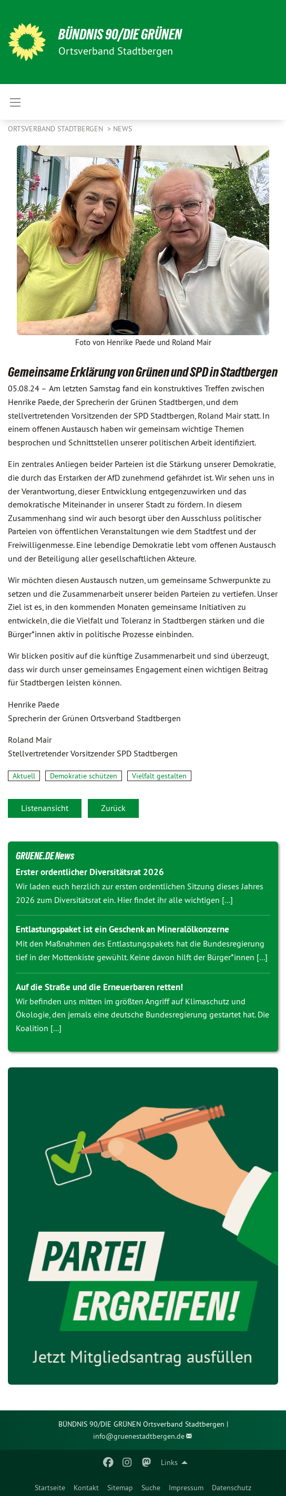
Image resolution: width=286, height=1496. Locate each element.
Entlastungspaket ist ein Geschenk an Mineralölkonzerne (122, 929)
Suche (150, 1487)
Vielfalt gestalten (159, 776)
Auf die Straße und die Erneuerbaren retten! (99, 987)
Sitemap (120, 1487)
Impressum (186, 1487)
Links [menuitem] (169, 1462)
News (122, 128)
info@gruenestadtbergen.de (139, 1436)
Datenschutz (231, 1487)
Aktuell (24, 776)
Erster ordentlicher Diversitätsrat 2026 (90, 872)
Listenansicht (44, 808)
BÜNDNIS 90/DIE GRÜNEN (120, 34)
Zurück (113, 808)
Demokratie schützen (83, 776)
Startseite (50, 1487)
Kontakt (86, 1487)
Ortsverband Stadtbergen (56, 128)
